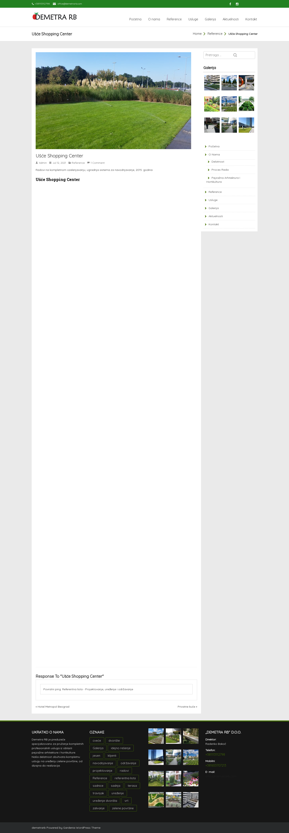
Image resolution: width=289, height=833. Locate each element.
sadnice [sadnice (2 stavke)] (98, 786)
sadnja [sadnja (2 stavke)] (115, 786)
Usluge (193, 19)
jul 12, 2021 (59, 162)
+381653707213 (215, 765)
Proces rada (220, 169)
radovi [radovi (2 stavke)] (124, 770)
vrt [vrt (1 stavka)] (126, 801)
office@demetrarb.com (70, 3)
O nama (154, 19)
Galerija (210, 19)
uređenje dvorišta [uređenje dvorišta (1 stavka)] (105, 801)
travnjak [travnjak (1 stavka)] (98, 793)
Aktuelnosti (231, 19)
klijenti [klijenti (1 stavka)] (112, 755)
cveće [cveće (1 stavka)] (97, 740)
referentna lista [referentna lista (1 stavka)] (125, 778)
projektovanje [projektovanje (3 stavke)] (102, 770)
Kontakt (251, 19)
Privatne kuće (186, 706)
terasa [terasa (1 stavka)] (132, 786)
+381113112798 (215, 754)
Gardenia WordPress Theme (81, 827)
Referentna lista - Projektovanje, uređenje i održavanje (97, 689)
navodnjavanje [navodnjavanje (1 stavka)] (103, 763)
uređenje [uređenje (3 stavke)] (118, 793)
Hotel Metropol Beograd (53, 706)
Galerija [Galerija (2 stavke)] (98, 748)
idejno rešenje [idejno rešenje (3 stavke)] (121, 748)
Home (197, 34)
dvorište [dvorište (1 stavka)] (114, 740)
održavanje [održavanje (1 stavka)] (128, 763)
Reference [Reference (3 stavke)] (100, 778)
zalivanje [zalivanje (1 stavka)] (99, 808)
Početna (135, 19)
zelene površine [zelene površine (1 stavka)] (123, 808)
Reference (174, 19)
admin (43, 162)
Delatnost (218, 161)
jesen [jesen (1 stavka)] (96, 755)
